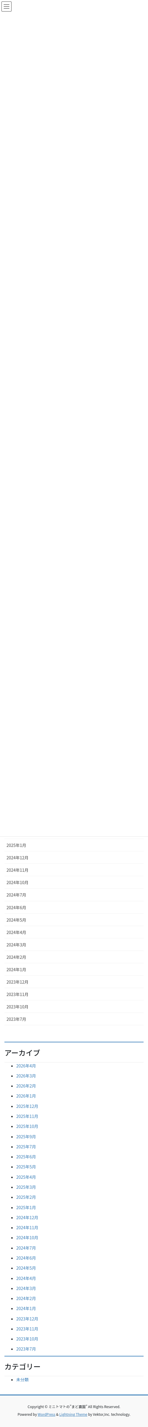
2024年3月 (16, 945)
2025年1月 (16, 845)
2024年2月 (16, 957)
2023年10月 (17, 1007)
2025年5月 (26, 1167)
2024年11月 (17, 870)
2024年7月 (16, 895)
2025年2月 (26, 1197)
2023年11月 (17, 994)
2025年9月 (26, 1136)
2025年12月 (27, 1106)
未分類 (22, 1379)
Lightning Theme (73, 1414)
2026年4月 (26, 1066)
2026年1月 (26, 1096)
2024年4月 (16, 932)
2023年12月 (17, 982)
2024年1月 (16, 969)
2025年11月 (27, 1116)
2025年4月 (26, 1177)
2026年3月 (26, 1076)
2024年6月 (16, 907)
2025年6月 (26, 1157)
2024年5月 (16, 920)
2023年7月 (16, 1019)
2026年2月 (26, 1086)
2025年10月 (27, 1126)
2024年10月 (17, 882)
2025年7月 (26, 1147)
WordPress (47, 1414)
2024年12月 (17, 858)
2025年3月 (26, 1187)
